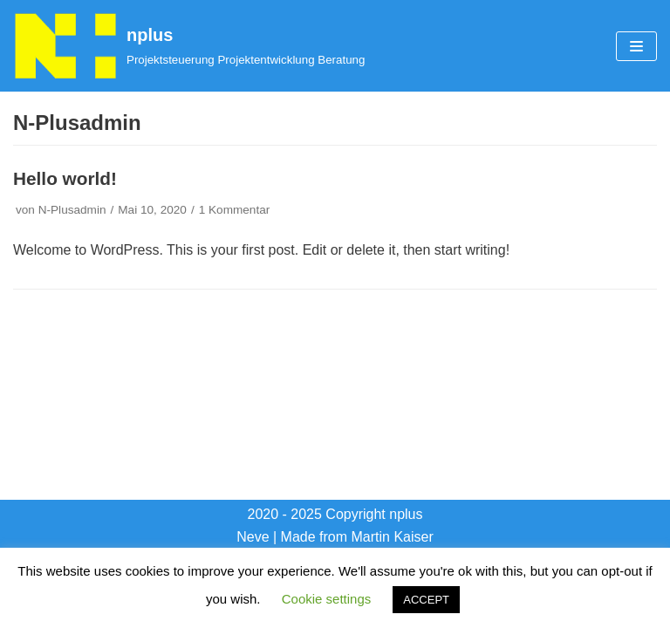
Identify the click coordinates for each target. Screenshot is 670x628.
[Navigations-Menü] (636, 46)
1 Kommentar (234, 209)
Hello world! (65, 178)
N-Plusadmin (72, 209)
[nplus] (189, 45)
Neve (252, 536)
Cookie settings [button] (327, 598)
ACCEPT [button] (426, 599)
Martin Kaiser (393, 536)
